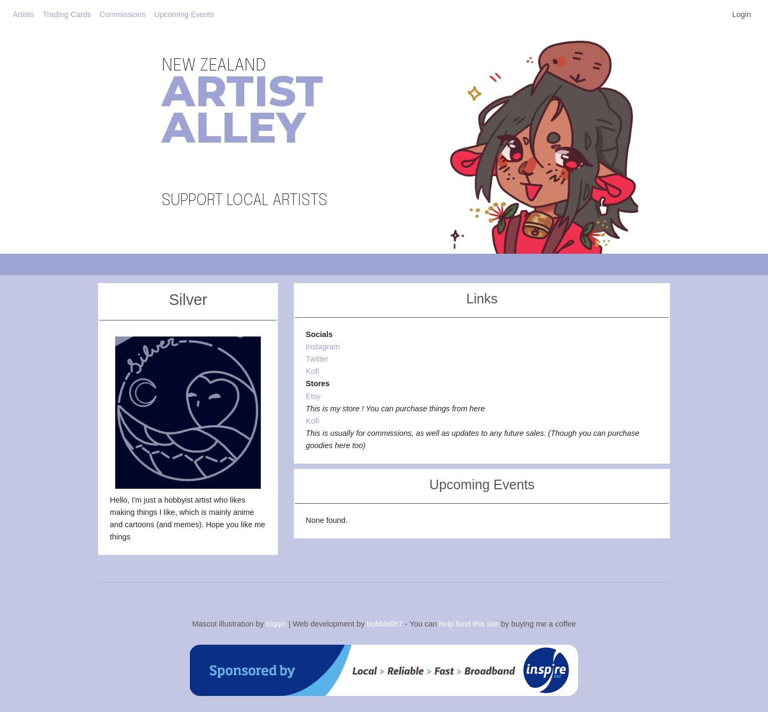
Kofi (312, 371)
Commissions (123, 14)
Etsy (313, 396)
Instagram (323, 346)
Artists (23, 14)
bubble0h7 (385, 623)
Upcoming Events (184, 14)
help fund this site (469, 623)
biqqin (276, 623)
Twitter (317, 359)
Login (741, 14)
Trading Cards (67, 14)
